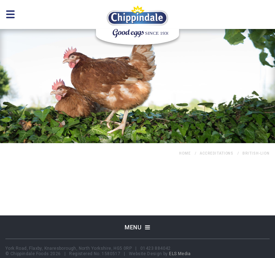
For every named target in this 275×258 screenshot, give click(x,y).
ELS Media (180, 253)
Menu (137, 227)
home (185, 153)
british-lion (256, 153)
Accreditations (217, 153)
